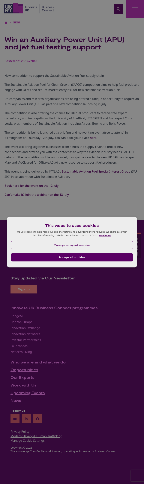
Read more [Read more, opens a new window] (105, 235)
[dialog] (72, 242)
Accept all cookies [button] (72, 257)
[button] (72, 245)
